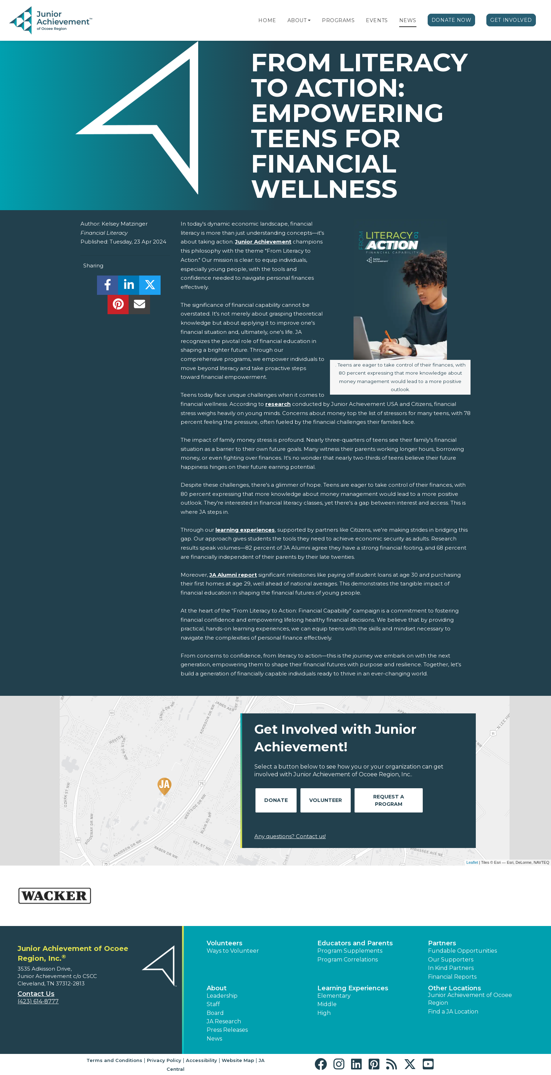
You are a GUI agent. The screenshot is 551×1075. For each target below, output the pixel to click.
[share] (107, 287)
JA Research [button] (224, 1021)
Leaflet (472, 862)
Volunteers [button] (224, 943)
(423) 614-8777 (38, 1001)
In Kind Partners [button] (451, 968)
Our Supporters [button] (450, 959)
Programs (338, 20)
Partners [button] (442, 943)
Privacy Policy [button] (164, 1060)
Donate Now (452, 20)
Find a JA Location (453, 1011)
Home (267, 20)
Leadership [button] (222, 995)
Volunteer (325, 800)
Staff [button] (213, 1004)
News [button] (214, 1038)
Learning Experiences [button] (352, 988)
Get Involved (511, 20)
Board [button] (215, 1013)
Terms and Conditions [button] (114, 1060)
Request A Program (388, 800)
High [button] (324, 1013)
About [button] (217, 988)
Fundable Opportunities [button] (462, 950)
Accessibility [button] (201, 1060)
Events (377, 20)
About (297, 20)
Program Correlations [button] (347, 959)
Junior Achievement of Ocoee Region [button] (470, 999)
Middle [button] (327, 1004)
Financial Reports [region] (452, 976)
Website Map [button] (238, 1060)
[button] (309, 20)
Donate (276, 800)
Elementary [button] (334, 995)
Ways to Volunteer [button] (233, 950)
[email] (139, 306)
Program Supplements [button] (349, 950)
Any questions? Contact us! (290, 836)
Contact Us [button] (36, 994)
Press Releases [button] (227, 1030)
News (407, 20)
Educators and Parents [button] (355, 943)
